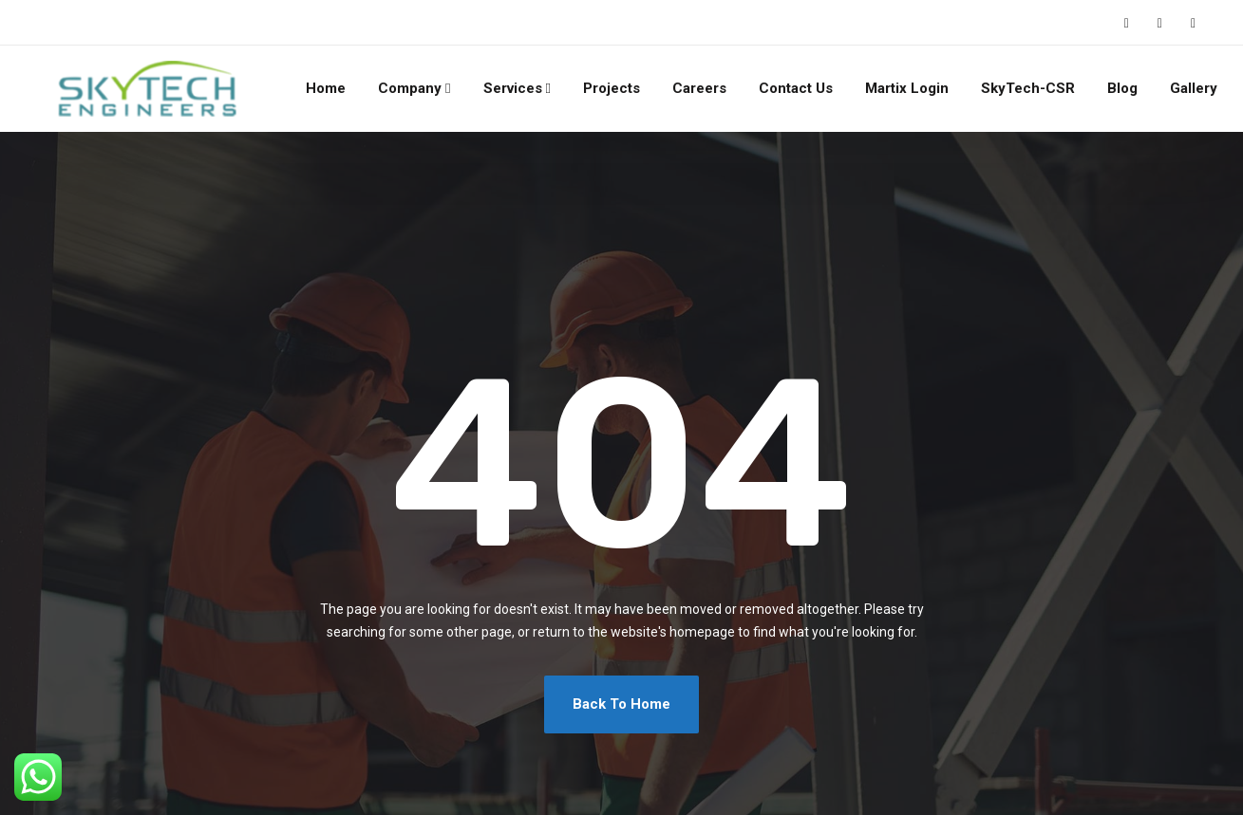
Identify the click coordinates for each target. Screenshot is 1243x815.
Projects (611, 88)
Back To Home (621, 704)
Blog (1122, 88)
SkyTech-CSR (1028, 88)
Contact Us (796, 88)
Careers (699, 88)
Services (512, 88)
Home (326, 88)
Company (410, 88)
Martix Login (907, 88)
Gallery (1193, 88)
